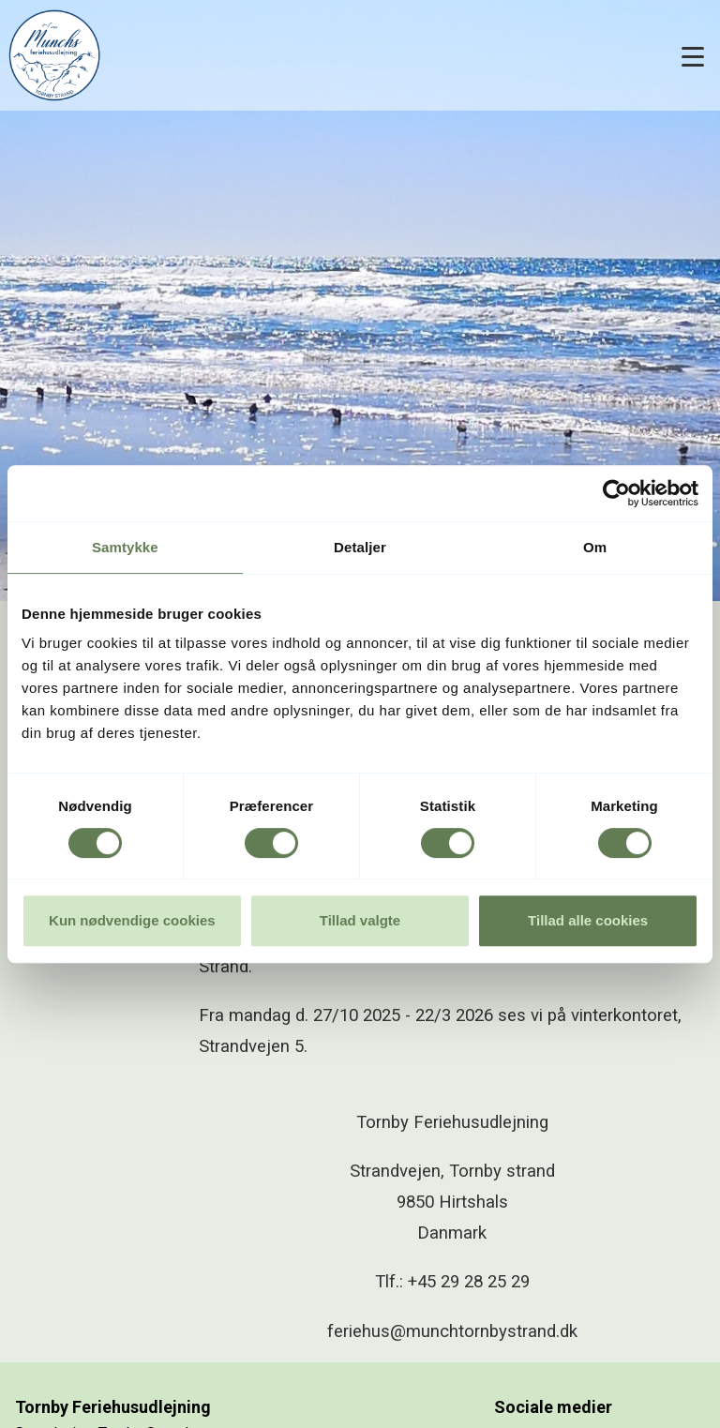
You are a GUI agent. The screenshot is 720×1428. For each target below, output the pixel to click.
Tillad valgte (360, 920)
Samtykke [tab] (125, 547)
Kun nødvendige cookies (132, 920)
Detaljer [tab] (360, 547)
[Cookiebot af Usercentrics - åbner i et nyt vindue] (616, 493)
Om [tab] (595, 547)
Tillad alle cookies (588, 920)
